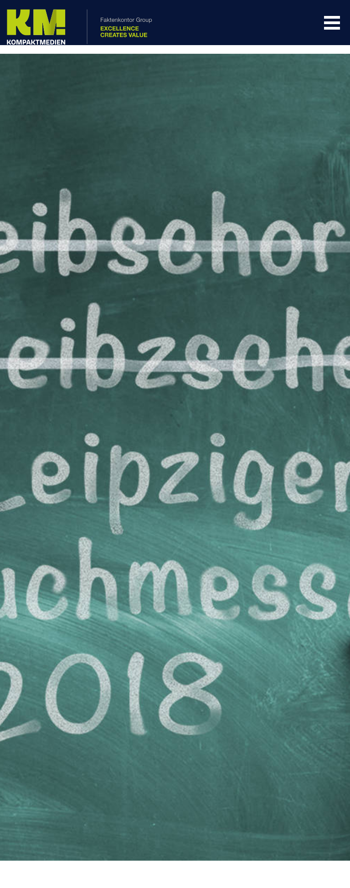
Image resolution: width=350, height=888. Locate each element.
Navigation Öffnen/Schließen (332, 23)
